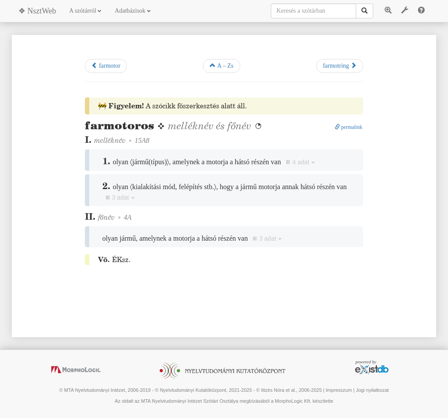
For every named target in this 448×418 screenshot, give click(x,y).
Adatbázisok (132, 10)
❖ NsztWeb (37, 11)
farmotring (340, 65)
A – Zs (221, 65)
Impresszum (339, 390)
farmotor (105, 65)
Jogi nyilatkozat (372, 390)
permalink (349, 127)
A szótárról (85, 10)
